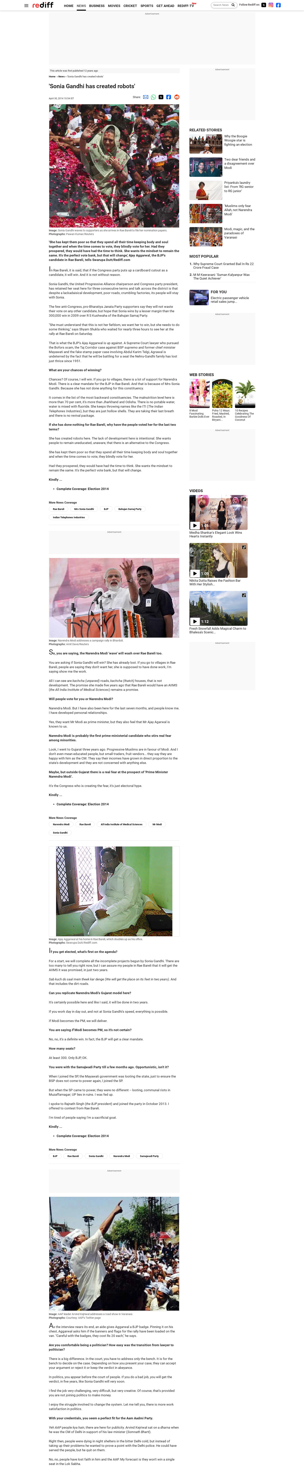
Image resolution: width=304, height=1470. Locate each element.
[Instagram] (271, 5)
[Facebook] (278, 5)
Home (52, 76)
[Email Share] (145, 97)
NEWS (81, 6)
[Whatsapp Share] (152, 97)
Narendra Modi (61, 824)
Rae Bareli (58, 509)
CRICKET (130, 6)
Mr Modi (157, 824)
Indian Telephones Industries (69, 517)
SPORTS (147, 6)
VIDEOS (196, 491)
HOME (68, 6)
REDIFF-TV (186, 6)
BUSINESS (96, 6)
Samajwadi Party (149, 1156)
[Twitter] (263, 5)
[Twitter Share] (160, 97)
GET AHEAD (165, 6)
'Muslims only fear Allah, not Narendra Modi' (238, 210)
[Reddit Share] (176, 97)
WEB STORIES (201, 375)
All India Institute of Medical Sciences (121, 824)
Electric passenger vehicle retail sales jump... (230, 300)
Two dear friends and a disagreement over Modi (239, 164)
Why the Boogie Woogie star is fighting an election (238, 140)
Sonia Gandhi (60, 832)
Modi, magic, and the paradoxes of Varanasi (239, 233)
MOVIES (114, 6)
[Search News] (232, 5)
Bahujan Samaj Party (130, 509)
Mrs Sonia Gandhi (84, 509)
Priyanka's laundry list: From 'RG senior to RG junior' (239, 187)
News (61, 76)
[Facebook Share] (168, 97)
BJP (106, 509)
